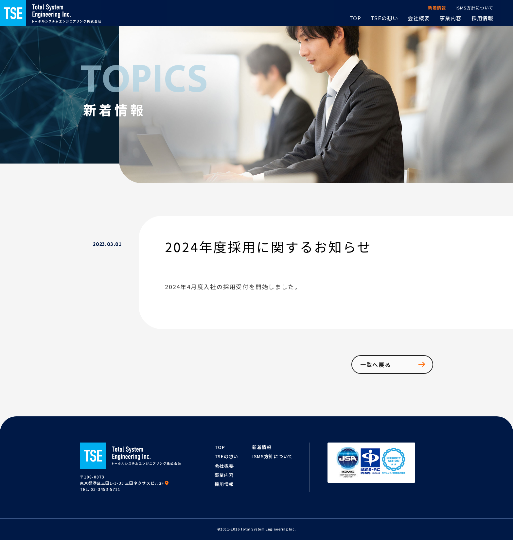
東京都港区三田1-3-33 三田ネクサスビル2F (124, 483)
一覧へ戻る (393, 364)
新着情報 (262, 447)
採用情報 (224, 484)
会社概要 (224, 465)
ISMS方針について (272, 456)
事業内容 (224, 475)
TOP (220, 447)
